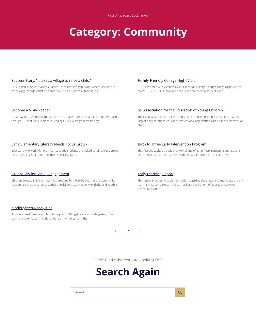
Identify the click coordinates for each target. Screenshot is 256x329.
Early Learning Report (155, 173)
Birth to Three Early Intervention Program (172, 144)
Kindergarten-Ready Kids (31, 207)
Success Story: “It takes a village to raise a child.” (51, 80)
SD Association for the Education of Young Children (180, 110)
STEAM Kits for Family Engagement (40, 173)
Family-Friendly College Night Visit (166, 80)
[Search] (180, 292)
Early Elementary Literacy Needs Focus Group (49, 144)
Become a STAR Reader (30, 110)
